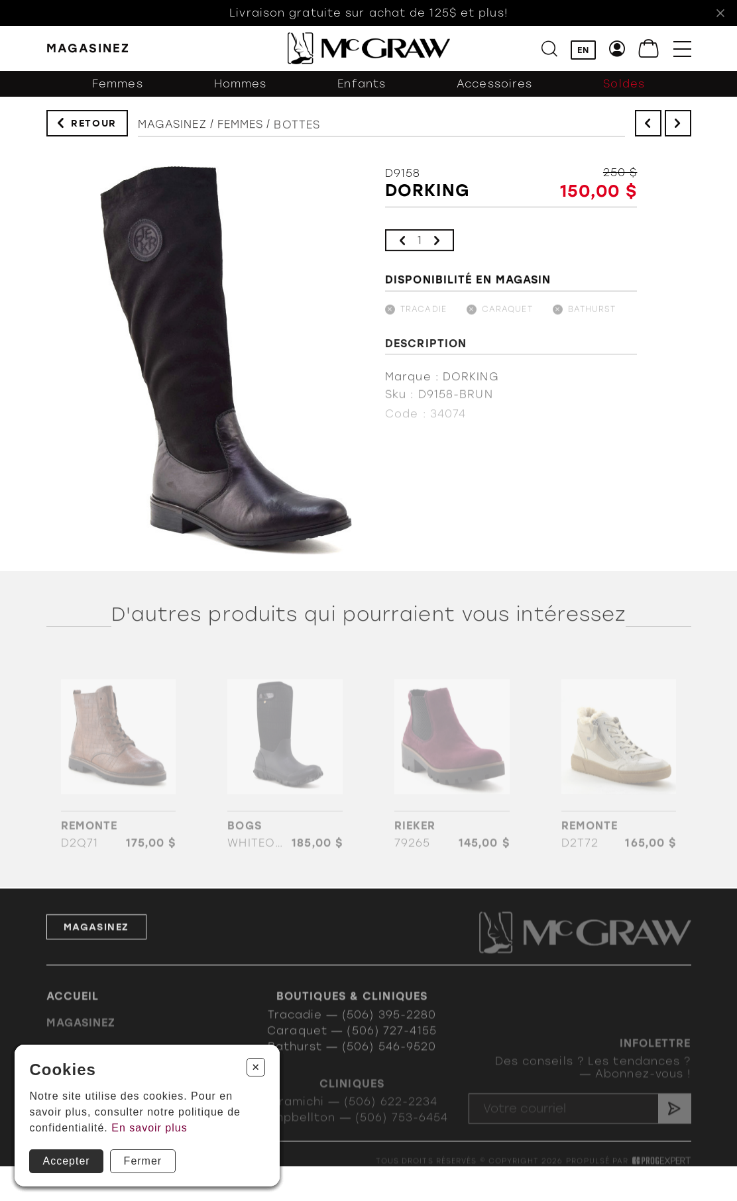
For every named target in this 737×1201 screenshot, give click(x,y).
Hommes (240, 86)
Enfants (361, 86)
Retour (94, 125)
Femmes (117, 86)
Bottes (297, 131)
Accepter (65, 1161)
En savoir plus (149, 1127)
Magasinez (172, 127)
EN (583, 50)
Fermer (143, 1161)
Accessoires (494, 86)
